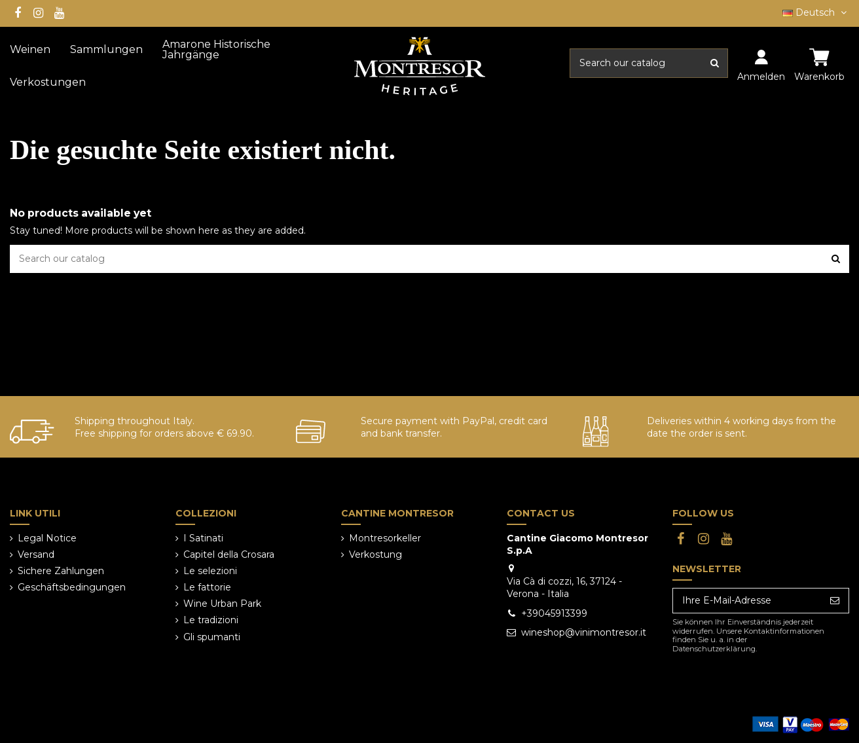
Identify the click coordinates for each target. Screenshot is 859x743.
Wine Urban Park (222, 603)
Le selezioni (210, 571)
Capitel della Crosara (228, 554)
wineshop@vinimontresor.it (583, 632)
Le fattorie (207, 587)
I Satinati (203, 538)
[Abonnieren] (835, 601)
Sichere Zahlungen (61, 571)
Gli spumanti (211, 637)
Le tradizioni (210, 620)
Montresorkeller (385, 538)
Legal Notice (47, 538)
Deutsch (815, 12)
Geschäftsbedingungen (72, 587)
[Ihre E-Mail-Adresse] (747, 601)
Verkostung (375, 554)
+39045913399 (554, 613)
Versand (36, 554)
